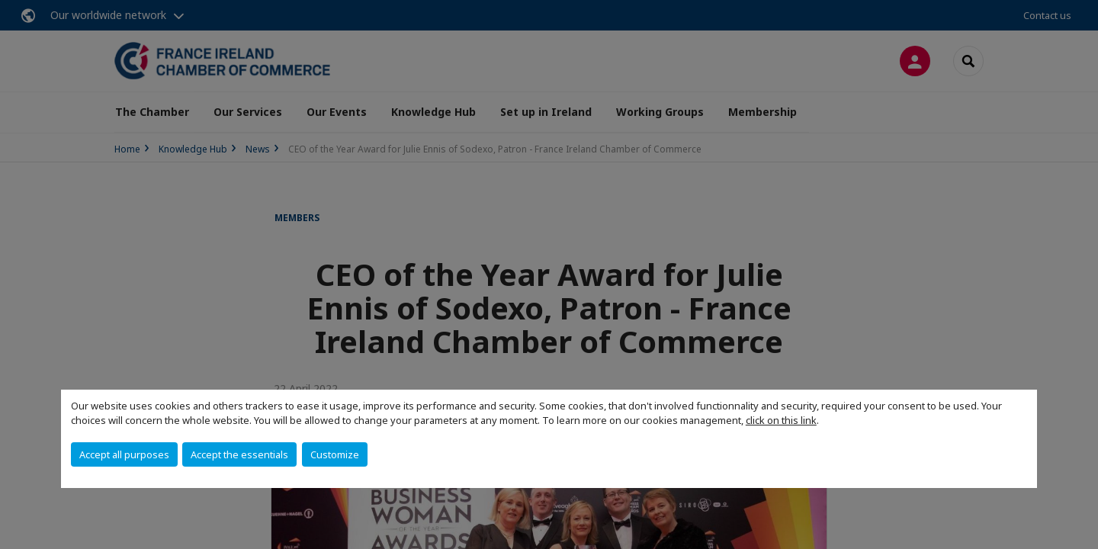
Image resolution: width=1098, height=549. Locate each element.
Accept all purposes (124, 454)
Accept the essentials (239, 454)
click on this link (781, 420)
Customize (334, 454)
